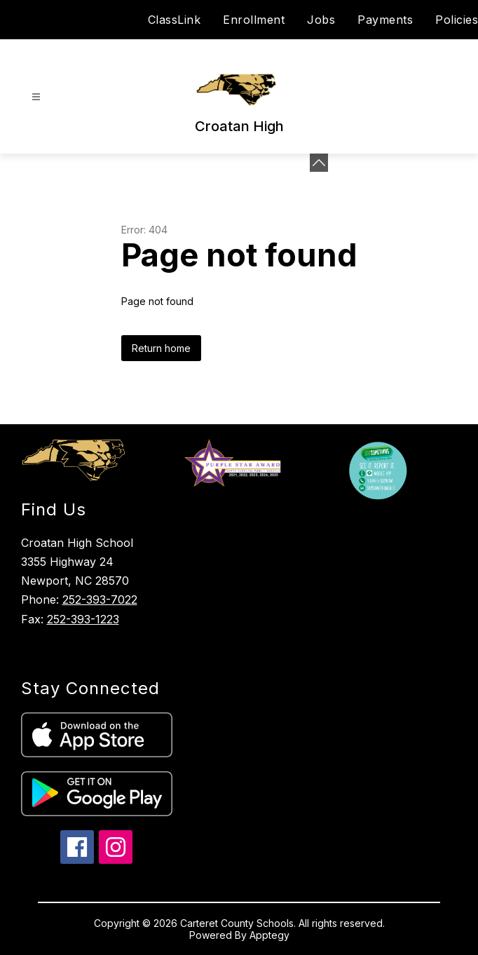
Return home (161, 348)
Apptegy (269, 935)
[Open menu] (36, 97)
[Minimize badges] (319, 163)
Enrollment (254, 20)
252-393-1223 (83, 619)
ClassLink (174, 20)
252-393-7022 (99, 599)
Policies (456, 20)
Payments (385, 20)
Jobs (321, 20)
